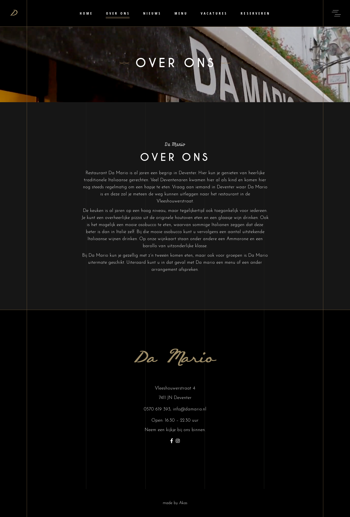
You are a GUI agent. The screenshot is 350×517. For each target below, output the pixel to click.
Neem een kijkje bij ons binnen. (175, 430)
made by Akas (175, 503)
